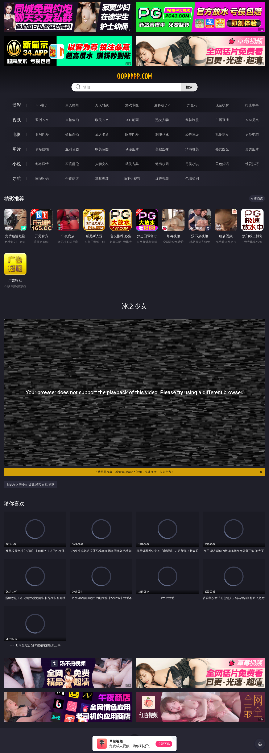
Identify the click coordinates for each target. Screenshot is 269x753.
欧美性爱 (132, 134)
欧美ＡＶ (102, 119)
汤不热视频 (132, 178)
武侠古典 (132, 164)
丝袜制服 (192, 119)
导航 (16, 178)
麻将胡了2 (162, 105)
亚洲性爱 (42, 134)
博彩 (16, 105)
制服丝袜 (162, 134)
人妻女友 (102, 164)
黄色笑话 (222, 164)
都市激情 (42, 164)
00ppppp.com (134, 76)
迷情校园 (162, 164)
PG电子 (41, 105)
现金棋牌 (222, 105)
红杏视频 (162, 178)
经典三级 (192, 134)
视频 (16, 119)
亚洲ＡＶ (42, 119)
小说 (16, 164)
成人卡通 (102, 134)
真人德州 (72, 105)
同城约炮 (42, 178)
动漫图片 (132, 149)
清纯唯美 (192, 149)
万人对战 (102, 105)
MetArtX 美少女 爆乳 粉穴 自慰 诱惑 (30, 484)
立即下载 (164, 744)
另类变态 (252, 134)
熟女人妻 (162, 119)
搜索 (189, 87)
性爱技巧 (252, 164)
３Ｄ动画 (132, 119)
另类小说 (192, 164)
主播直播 (222, 119)
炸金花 (192, 105)
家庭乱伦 (72, 164)
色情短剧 (192, 178)
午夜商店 (72, 178)
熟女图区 (222, 149)
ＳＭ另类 (252, 119)
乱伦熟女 (222, 134)
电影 (16, 134)
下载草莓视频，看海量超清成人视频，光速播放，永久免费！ (179, 471)
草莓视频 (102, 178)
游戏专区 (132, 105)
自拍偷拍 (72, 119)
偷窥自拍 (42, 149)
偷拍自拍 (72, 134)
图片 (16, 149)
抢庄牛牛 (252, 105)
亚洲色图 (72, 149)
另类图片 (252, 149)
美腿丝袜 (162, 149)
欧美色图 (102, 149)
